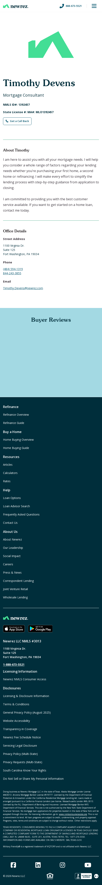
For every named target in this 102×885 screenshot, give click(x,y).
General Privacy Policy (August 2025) (27, 712)
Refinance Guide (13, 423)
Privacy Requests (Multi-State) (22, 762)
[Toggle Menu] (94, 6)
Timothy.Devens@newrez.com (23, 288)
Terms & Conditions (16, 704)
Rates (7, 481)
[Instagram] (62, 865)
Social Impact (12, 556)
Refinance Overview (16, 414)
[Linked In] (38, 865)
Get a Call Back (17, 121)
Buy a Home (12, 432)
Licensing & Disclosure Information (26, 696)
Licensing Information (20, 671)
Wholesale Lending (15, 597)
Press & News (12, 572)
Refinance (11, 407)
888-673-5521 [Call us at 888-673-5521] (71, 6)
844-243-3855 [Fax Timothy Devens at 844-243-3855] (12, 273)
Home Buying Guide (16, 448)
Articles (8, 465)
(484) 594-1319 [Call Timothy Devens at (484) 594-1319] (13, 269)
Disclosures (12, 688)
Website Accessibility (16, 721)
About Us (10, 531)
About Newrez (12, 539)
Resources (11, 457)
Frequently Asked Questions (21, 514)
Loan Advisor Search (16, 506)
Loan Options (12, 498)
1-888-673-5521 (13, 664)
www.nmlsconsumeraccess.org (73, 814)
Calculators (10, 473)
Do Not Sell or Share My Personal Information (33, 779)
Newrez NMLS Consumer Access (24, 679)
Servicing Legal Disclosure (20, 745)
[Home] (15, 6)
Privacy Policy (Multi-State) (20, 754)
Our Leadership (13, 548)
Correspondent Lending (18, 581)
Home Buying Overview (18, 439)
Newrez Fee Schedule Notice (22, 737)
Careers (8, 564)
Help (6, 490)
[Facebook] (13, 865)
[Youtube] (87, 865)
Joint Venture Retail (15, 589)
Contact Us (10, 523)
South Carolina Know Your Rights (24, 770)
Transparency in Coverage (20, 729)
